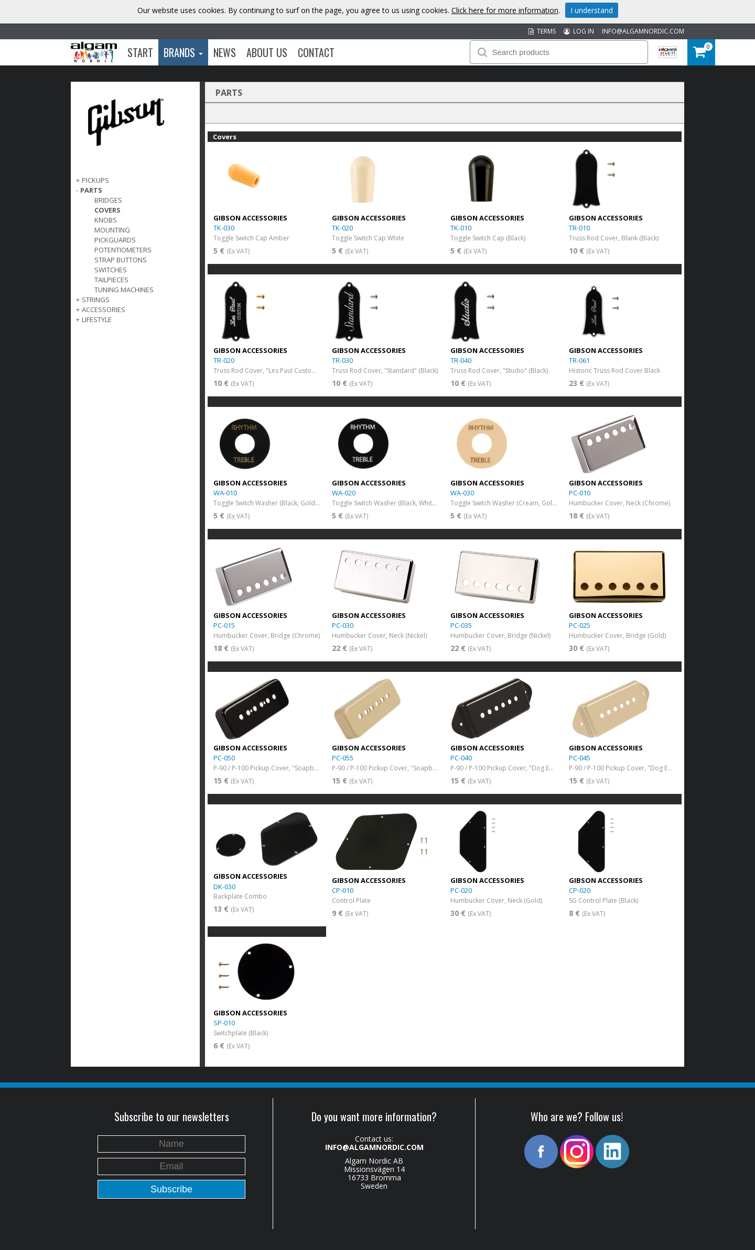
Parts (91, 190)
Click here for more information (504, 10)
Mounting (112, 230)
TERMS (542, 31)
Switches (110, 269)
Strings (96, 299)
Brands (183, 52)
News (224, 52)
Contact (316, 52)
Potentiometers (123, 250)
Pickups (95, 180)
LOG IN (579, 31)
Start (140, 52)
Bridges (108, 200)
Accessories (103, 309)
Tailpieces (111, 279)
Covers (107, 210)
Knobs (105, 220)
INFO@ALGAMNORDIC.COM (643, 31)
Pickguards (115, 240)
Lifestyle (97, 319)
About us (266, 52)
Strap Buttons (120, 259)
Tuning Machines (124, 289)
